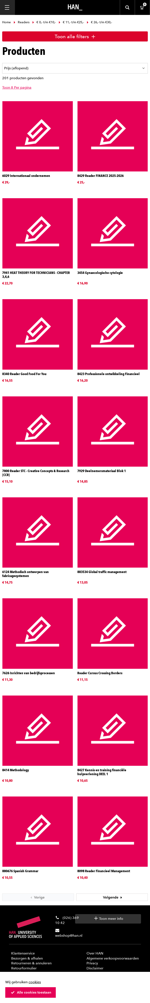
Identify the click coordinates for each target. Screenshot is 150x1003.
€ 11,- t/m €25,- (71, 22)
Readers (21, 22)
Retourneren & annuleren (31, 963)
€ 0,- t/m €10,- (44, 22)
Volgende (113, 897)
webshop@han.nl (68, 935)
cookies (35, 982)
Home (7, 22)
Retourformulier (24, 968)
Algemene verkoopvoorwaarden (113, 958)
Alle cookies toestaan (31, 992)
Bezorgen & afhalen (27, 958)
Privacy (92, 963)
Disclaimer (95, 968)
